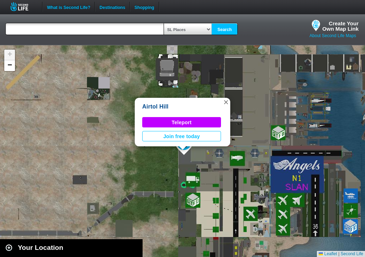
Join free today (181, 136)
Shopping (144, 7)
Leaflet (328, 253)
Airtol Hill (155, 107)
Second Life (23, 6)
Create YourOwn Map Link (340, 26)
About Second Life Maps (332, 35)
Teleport (182, 122)
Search (224, 29)
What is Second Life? (68, 7)
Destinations (112, 7)
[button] (226, 102)
